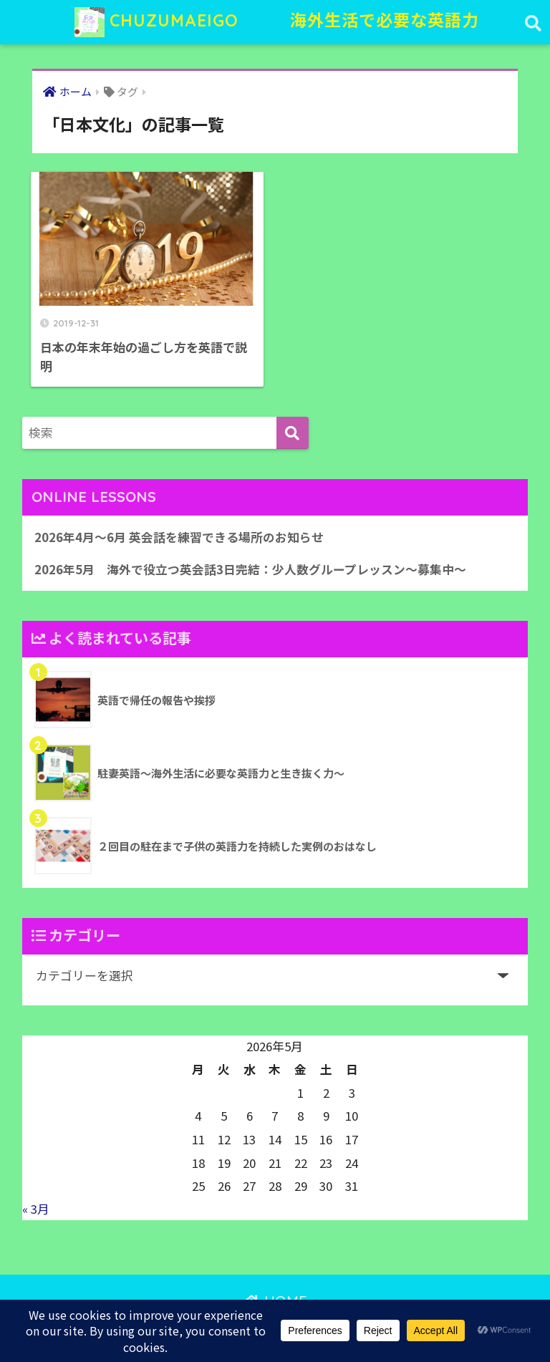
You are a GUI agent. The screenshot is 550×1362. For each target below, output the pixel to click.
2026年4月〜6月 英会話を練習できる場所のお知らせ (179, 537)
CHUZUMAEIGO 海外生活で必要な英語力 (276, 22)
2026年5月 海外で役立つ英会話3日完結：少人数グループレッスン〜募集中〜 (250, 569)
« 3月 (35, 1208)
